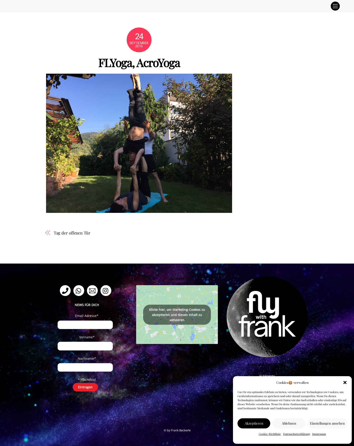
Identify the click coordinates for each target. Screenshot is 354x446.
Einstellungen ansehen (327, 423)
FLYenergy (267, 376)
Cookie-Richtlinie (270, 434)
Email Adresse (86, 316)
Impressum (319, 434)
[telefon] (66, 290)
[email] (93, 290)
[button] (345, 382)
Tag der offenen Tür (72, 233)
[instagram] (106, 290)
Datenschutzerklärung (296, 434)
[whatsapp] (79, 290)
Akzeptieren (254, 423)
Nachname (87, 358)
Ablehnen (289, 423)
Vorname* (87, 337)
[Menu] (335, 6)
